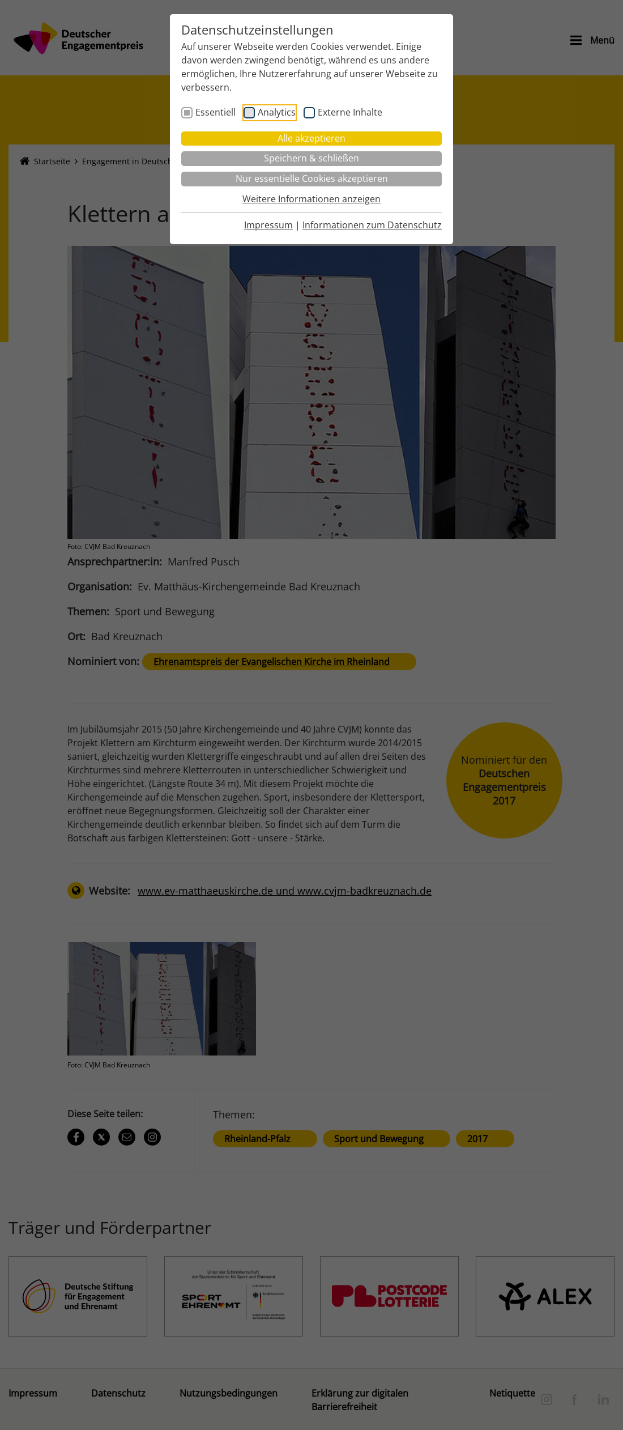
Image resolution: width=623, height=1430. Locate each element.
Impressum (268, 225)
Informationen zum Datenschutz (372, 225)
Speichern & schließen (311, 158)
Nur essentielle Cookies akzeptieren (312, 178)
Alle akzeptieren (311, 138)
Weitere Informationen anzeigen (311, 199)
